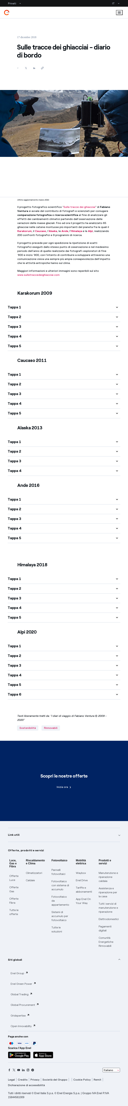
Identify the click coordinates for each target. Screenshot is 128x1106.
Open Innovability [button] (23, 1026)
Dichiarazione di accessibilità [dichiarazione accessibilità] (26, 1085)
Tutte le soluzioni (57, 929)
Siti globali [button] (15, 959)
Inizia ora (64, 787)
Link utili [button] (14, 834)
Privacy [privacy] (35, 1079)
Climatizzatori (34, 873)
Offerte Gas (13, 889)
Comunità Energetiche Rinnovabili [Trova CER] (106, 941)
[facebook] (9, 1070)
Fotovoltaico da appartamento (60, 900)
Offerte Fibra (13, 900)
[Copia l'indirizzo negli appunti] (42, 68)
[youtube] (18, 1070)
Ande (65, 231)
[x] (14, 1070)
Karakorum (24, 231)
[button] (64, 307)
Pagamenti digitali (105, 928)
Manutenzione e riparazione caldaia (108, 877)
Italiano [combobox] (108, 1070)
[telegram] (32, 1070)
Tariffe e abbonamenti (84, 889)
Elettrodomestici (109, 919)
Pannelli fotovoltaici (58, 872)
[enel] (6, 12)
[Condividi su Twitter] (26, 68)
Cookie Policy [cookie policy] (82, 1079)
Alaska (53, 231)
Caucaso (40, 231)
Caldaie (30, 880)
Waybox (81, 873)
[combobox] (111, 1070)
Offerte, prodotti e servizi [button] (26, 850)
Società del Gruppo (54, 1079)
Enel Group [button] (19, 973)
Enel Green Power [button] (23, 983)
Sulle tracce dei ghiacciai (79, 207)
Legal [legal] (11, 1079)
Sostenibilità (28, 728)
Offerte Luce (13, 878)
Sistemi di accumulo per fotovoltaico (60, 916)
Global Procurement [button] (25, 1004)
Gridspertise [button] (20, 1015)
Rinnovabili (51, 728)
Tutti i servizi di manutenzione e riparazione (108, 907)
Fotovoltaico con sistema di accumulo (60, 885)
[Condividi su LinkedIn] (34, 68)
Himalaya (76, 231)
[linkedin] (23, 1070)
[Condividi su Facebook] (18, 68)
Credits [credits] (23, 1079)
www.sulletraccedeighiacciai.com (38, 274)
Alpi (90, 231)
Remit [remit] (97, 1079)
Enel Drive (82, 880)
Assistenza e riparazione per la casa (108, 892)
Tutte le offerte (13, 912)
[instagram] (28, 1070)
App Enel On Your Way (83, 901)
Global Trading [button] (21, 994)
